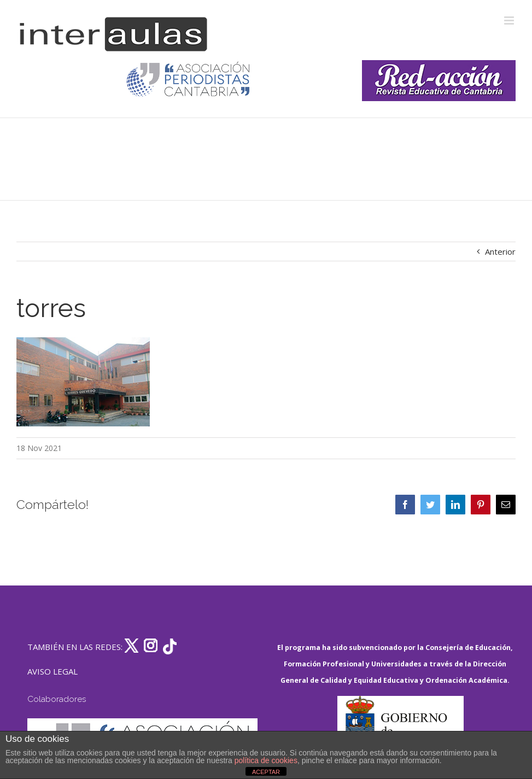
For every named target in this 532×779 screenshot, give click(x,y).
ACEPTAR (266, 772)
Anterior (500, 251)
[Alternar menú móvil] (510, 20)
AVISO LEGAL (52, 671)
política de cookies (266, 760)
